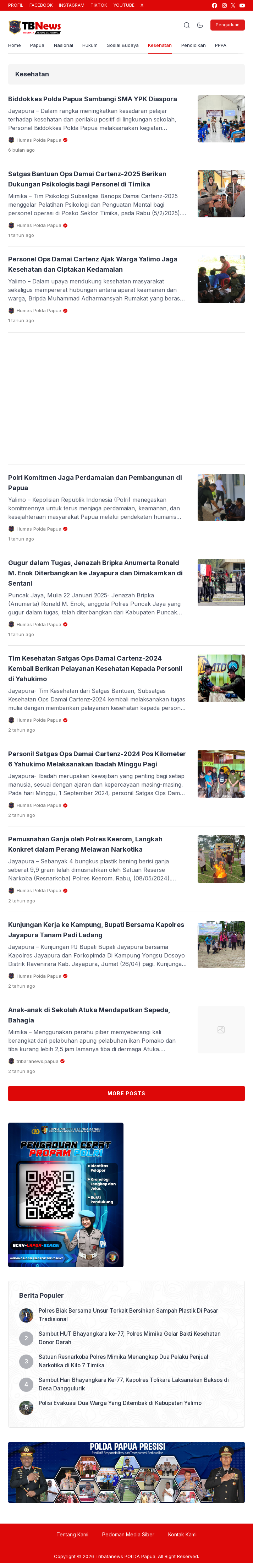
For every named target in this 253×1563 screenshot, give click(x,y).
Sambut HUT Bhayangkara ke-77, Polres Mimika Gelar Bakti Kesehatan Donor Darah (133, 1388)
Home (15, 47)
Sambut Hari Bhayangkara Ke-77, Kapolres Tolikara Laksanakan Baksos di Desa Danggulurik (134, 1434)
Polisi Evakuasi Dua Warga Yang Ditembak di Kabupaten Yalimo (123, 1452)
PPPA (239, 47)
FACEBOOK (41, 5)
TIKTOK (98, 5)
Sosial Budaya (131, 47)
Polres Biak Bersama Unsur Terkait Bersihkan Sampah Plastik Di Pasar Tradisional (131, 1365)
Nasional (68, 47)
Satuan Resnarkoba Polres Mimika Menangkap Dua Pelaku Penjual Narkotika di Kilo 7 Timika (126, 1411)
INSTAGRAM (71, 5)
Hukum (97, 47)
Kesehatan (172, 47)
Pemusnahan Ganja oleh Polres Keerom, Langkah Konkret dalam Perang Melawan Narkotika (84, 889)
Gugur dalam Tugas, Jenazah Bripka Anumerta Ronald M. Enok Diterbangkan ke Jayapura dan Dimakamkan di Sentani (95, 604)
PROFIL (15, 5)
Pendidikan (209, 47)
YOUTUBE (123, 5)
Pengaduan (228, 24)
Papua (40, 47)
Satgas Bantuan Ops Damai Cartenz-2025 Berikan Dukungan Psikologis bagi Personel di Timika (93, 197)
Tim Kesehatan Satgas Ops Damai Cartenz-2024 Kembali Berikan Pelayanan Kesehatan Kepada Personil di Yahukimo (91, 699)
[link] (214, 5)
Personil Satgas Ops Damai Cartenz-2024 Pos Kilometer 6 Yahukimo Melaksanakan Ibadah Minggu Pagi (94, 794)
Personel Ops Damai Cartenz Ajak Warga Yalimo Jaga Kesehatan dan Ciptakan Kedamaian (84, 291)
